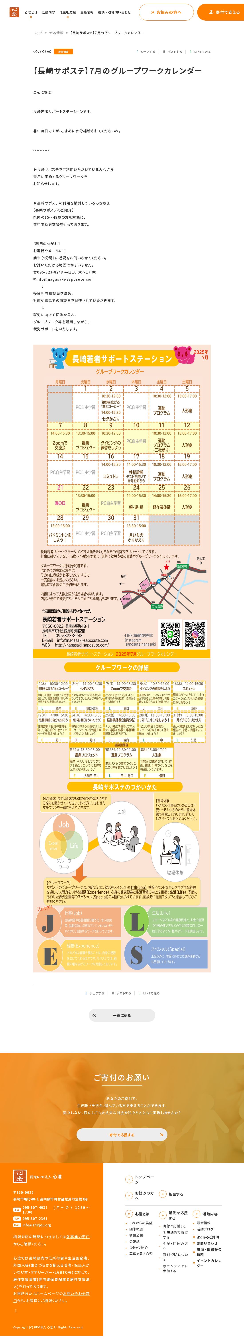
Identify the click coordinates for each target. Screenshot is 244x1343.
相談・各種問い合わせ (119, 12)
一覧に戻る (122, 1017)
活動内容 (53, 12)
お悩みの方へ (173, 12)
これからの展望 (140, 1230)
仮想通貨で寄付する (175, 1242)
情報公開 (136, 1242)
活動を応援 (72, 12)
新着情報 (56, 32)
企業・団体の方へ (175, 1253)
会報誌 (134, 1248)
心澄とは (35, 12)
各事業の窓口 (78, 1243)
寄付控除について (175, 1264)
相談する (176, 1201)
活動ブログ (205, 1236)
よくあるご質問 (208, 1244)
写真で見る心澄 (141, 1260)
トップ (38, 33)
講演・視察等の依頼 (209, 1259)
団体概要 (136, 1236)
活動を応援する (178, 1222)
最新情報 (91, 12)
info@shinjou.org (37, 1232)
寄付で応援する (122, 1140)
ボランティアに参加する (175, 1275)
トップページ (144, 1186)
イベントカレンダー (209, 1270)
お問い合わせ (207, 1250)
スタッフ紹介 (138, 1254)
